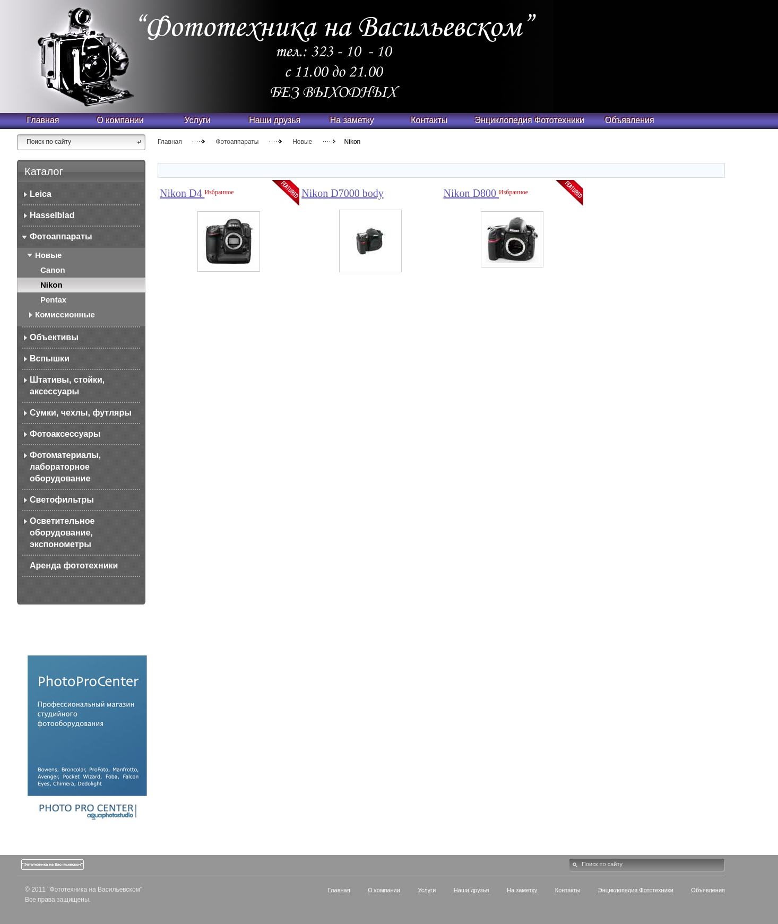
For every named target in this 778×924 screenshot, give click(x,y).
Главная (170, 141)
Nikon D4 (182, 193)
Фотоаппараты (236, 141)
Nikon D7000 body (342, 193)
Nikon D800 (471, 193)
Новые (302, 141)
